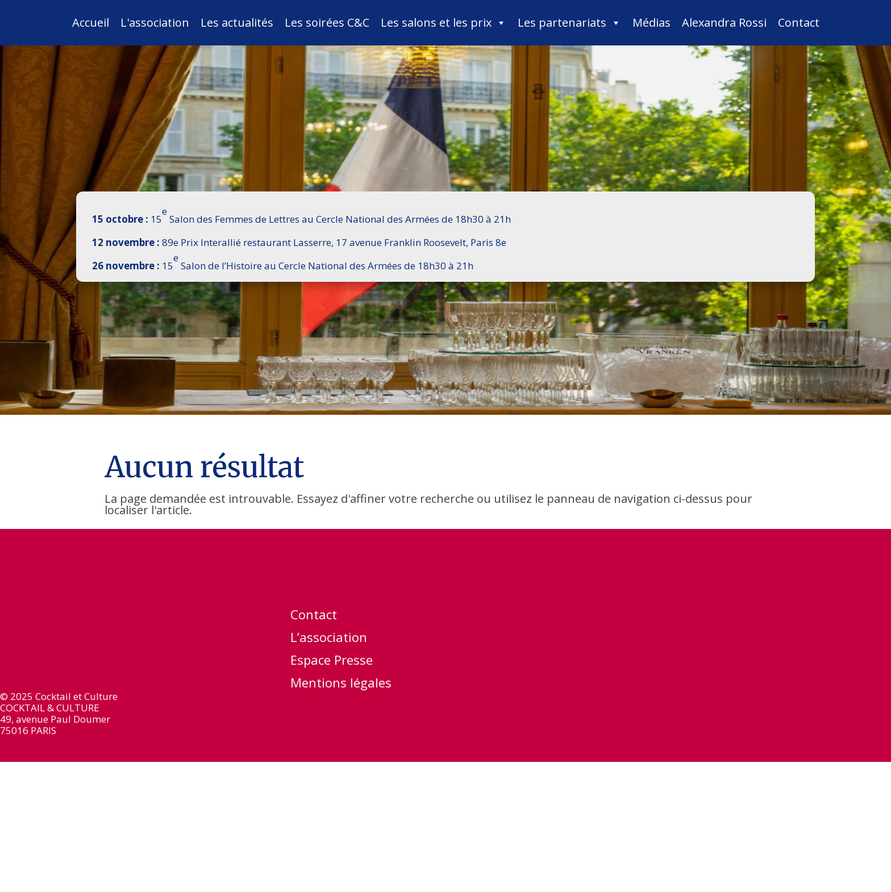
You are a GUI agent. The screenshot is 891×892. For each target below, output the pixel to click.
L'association (154, 22)
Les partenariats (569, 22)
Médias (651, 22)
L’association (328, 639)
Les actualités (237, 22)
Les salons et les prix (443, 22)
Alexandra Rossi (724, 22)
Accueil (90, 22)
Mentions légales (341, 684)
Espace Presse (331, 662)
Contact (798, 22)
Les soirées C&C (327, 22)
